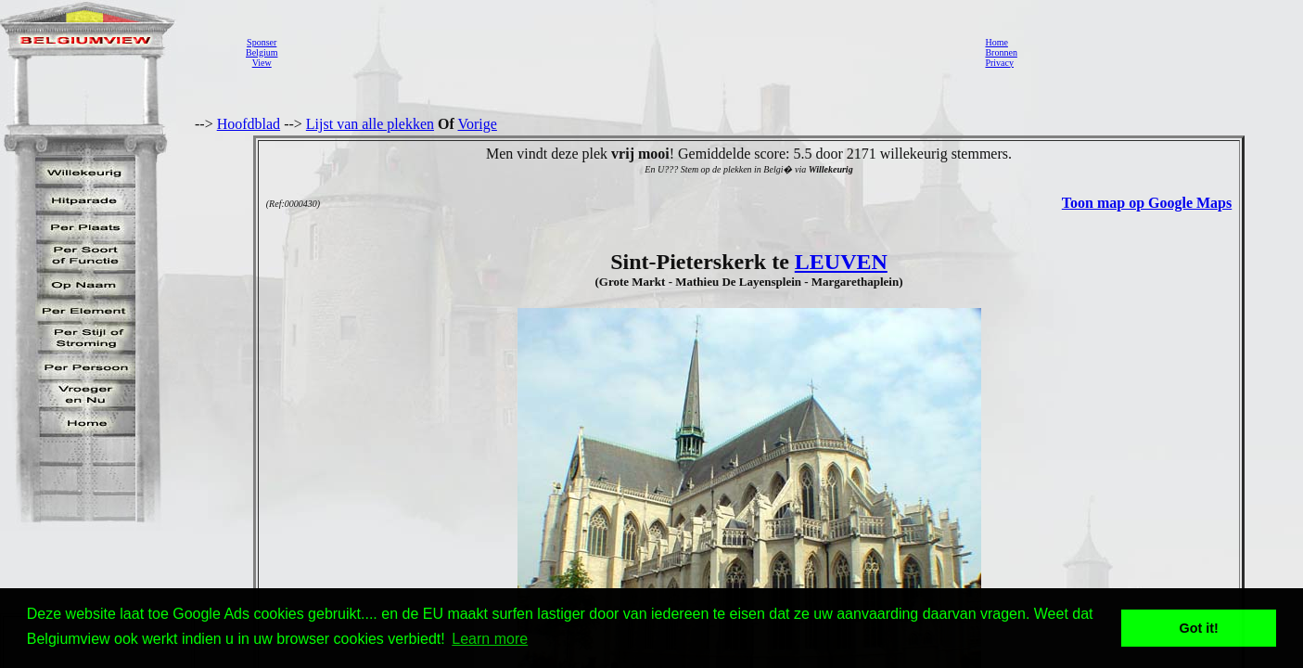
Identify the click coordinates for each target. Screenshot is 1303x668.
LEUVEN (841, 262)
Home (996, 42)
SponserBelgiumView (261, 52)
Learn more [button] (490, 639)
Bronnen (1000, 52)
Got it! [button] (1199, 628)
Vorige (477, 124)
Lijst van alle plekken (370, 124)
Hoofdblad (248, 124)
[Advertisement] (626, 52)
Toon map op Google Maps (1147, 203)
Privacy (999, 63)
